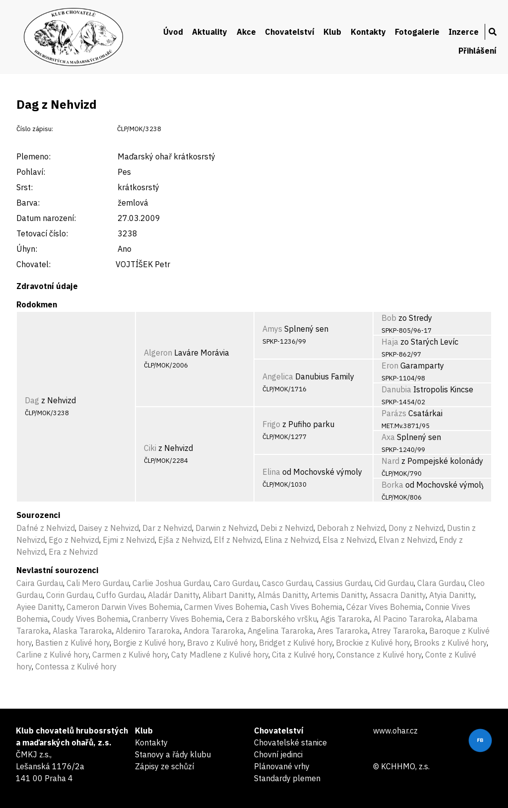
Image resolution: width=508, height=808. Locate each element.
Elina (271, 472)
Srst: (24, 187)
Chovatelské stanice (290, 742)
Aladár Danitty (173, 595)
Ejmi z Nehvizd (129, 540)
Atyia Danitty (451, 595)
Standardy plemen (287, 778)
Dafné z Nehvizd (45, 528)
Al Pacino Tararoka (408, 619)
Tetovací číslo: (42, 233)
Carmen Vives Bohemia (225, 607)
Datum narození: (46, 218)
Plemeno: (33, 156)
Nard (390, 461)
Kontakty (368, 32)
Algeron (158, 353)
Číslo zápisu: (34, 129)
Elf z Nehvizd (237, 540)
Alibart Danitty (228, 595)
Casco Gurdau (287, 583)
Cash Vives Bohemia (306, 607)
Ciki (150, 448)
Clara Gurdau (441, 583)
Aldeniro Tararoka (148, 631)
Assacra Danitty (398, 595)
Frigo (271, 424)
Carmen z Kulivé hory (130, 655)
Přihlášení (477, 51)
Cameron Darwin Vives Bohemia (123, 607)
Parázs (393, 413)
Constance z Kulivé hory (379, 655)
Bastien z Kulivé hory (72, 643)
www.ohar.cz (395, 730)
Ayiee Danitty (39, 607)
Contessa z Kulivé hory (76, 666)
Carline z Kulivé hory (52, 655)
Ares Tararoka (342, 631)
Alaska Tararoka (82, 631)
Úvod (173, 32)
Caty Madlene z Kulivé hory (219, 655)
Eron (389, 365)
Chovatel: (33, 264)
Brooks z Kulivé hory (450, 643)
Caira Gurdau (39, 583)
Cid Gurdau (394, 583)
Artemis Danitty (338, 595)
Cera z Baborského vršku (271, 619)
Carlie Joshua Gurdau (171, 583)
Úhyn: (26, 249)
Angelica (277, 376)
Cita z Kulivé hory (302, 655)
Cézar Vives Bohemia (384, 607)
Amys (272, 329)
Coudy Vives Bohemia (90, 619)
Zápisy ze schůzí (164, 766)
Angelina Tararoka (281, 631)
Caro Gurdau (235, 583)
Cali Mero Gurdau (97, 583)
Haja (389, 342)
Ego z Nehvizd (74, 540)
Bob (388, 318)
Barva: (28, 203)
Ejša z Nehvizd (184, 540)
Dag (32, 400)
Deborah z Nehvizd (351, 528)
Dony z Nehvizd (416, 528)
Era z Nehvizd (73, 552)
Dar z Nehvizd (167, 528)
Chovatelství (290, 32)
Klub (332, 32)
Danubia (396, 389)
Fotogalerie (417, 32)
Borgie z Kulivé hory (148, 643)
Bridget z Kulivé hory (295, 643)
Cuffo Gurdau (120, 595)
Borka (392, 485)
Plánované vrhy (282, 766)
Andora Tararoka (214, 631)
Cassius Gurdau (343, 583)
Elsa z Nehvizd (348, 540)
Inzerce (463, 32)
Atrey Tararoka (399, 631)
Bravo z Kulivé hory (221, 643)
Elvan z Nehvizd (407, 540)
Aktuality (209, 32)
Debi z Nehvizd (287, 528)
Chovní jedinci (278, 754)
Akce (246, 32)
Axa (388, 437)
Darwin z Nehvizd (226, 528)
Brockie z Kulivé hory (373, 643)
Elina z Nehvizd (291, 540)
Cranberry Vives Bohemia (177, 619)
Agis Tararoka (345, 619)
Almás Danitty (282, 595)
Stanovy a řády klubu (173, 754)
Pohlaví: (30, 172)
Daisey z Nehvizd (108, 528)
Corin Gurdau (69, 595)
